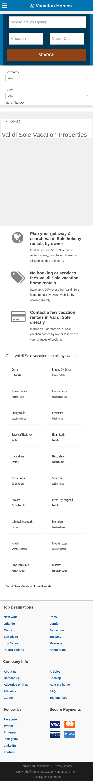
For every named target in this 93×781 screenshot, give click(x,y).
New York (10, 617)
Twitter (8, 726)
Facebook (10, 719)
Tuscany (55, 636)
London (55, 623)
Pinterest (10, 732)
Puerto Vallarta (14, 649)
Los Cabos (11, 643)
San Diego (11, 636)
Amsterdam (58, 649)
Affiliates (10, 691)
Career (8, 697)
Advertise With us (16, 684)
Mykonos (56, 643)
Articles (55, 671)
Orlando (9, 623)
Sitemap (55, 678)
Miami (8, 630)
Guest (9, 90)
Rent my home (60, 684)
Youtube (9, 752)
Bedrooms (12, 72)
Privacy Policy (63, 766)
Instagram (11, 739)
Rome (54, 617)
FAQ (53, 691)
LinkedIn (10, 745)
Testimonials (58, 697)
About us (10, 671)
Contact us (11, 678)
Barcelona (57, 630)
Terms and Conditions (35, 766)
